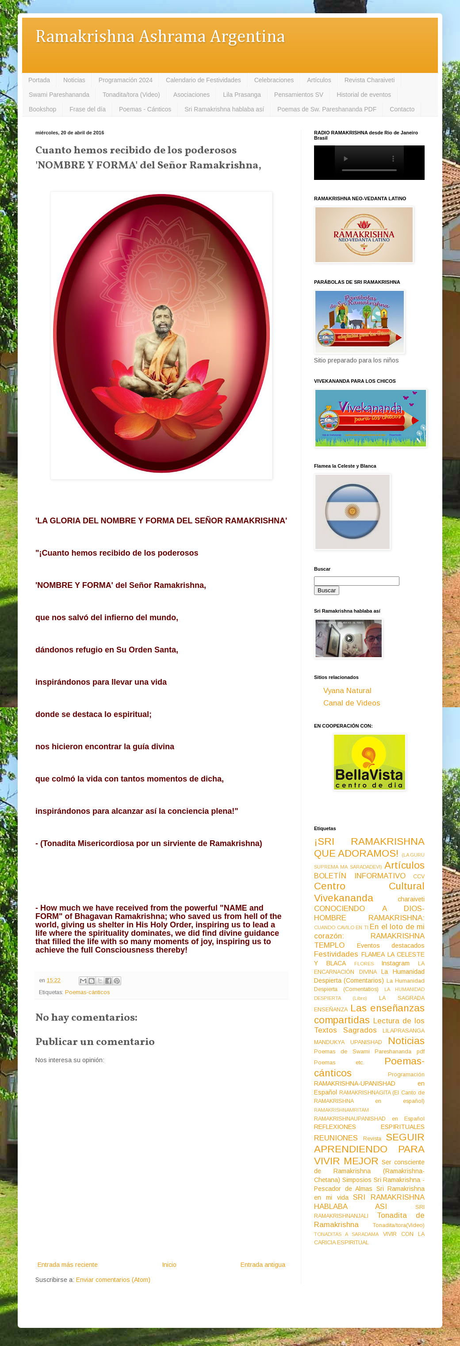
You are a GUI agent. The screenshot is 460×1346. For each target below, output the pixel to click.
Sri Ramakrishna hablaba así (224, 109)
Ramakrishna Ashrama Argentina (160, 37)
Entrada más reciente (68, 1264)
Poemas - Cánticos (145, 109)
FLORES (364, 963)
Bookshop (42, 109)
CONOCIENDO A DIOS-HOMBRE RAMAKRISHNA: (369, 913)
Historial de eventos (364, 94)
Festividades (336, 954)
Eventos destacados (391, 945)
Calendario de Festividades (203, 80)
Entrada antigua (263, 1264)
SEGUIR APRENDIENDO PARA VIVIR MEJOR (369, 1149)
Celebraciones (274, 80)
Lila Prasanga (242, 94)
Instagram (395, 963)
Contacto (402, 109)
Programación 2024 (126, 80)
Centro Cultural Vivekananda (369, 892)
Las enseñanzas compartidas (369, 1014)
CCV (419, 876)
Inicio (169, 1264)
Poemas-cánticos (87, 992)
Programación (406, 1074)
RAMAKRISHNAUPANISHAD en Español (369, 1119)
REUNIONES (336, 1138)
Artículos (319, 80)
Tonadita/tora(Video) (399, 1225)
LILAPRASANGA (404, 1031)
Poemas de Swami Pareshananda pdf (369, 1052)
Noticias (74, 80)
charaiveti (411, 899)
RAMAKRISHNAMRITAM (341, 1110)
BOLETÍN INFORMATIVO (360, 876)
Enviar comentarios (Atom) (113, 1279)
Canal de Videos (351, 703)
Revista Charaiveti (370, 80)
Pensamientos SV (298, 94)
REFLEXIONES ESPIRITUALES (369, 1126)
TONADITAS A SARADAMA (346, 1234)
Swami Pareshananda (59, 94)
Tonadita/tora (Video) (131, 94)
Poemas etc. (339, 1063)
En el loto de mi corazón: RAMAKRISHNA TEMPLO (369, 936)
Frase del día (87, 109)
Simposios (357, 1179)
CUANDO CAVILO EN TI (341, 927)
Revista (372, 1139)
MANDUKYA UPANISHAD (348, 1042)
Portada (39, 80)
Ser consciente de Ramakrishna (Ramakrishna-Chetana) (369, 1171)
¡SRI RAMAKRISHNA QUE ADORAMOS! (369, 847)
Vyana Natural (347, 690)
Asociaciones (191, 94)
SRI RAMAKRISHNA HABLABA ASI (369, 1202)
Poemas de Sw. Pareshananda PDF (326, 109)
